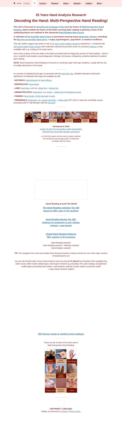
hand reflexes (46, 80)
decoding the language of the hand (52, 27)
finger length (29, 96)
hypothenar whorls (73, 92)
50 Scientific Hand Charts (40, 36)
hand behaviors (32, 80)
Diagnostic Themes (88, 36)
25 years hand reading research (66, 44)
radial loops (59, 92)
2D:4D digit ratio (41, 96)
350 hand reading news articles (27, 46)
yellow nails (63, 100)
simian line (42, 88)
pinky (53, 96)
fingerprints (37, 92)
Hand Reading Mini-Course (71, 32)
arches (49, 92)
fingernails (32, 100)
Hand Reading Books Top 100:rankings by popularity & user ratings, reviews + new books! (61, 222)
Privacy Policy (74, 411)
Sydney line (53, 88)
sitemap (93, 46)
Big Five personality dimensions (32, 39)
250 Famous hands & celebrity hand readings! (61, 334)
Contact (64, 411)
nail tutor (51, 103)
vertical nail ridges (48, 100)
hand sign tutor (67, 74)
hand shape (34, 84)
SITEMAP (26, 3)
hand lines (25, 88)
